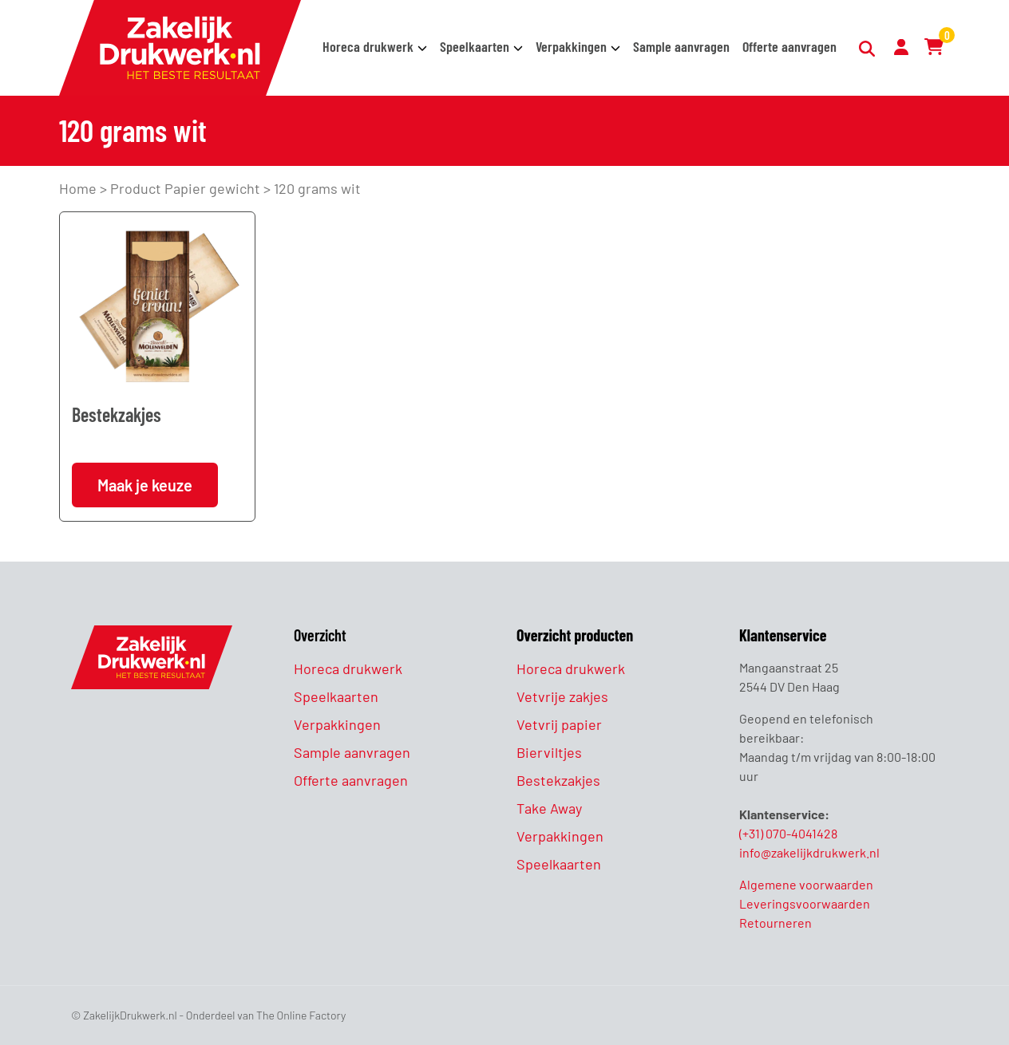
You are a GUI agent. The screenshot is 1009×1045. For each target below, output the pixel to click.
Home (78, 188)
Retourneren (775, 922)
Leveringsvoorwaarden (804, 903)
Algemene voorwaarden (806, 884)
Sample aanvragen (681, 46)
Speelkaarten (474, 46)
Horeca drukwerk (367, 46)
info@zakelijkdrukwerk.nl (809, 852)
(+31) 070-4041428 (788, 833)
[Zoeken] (868, 49)
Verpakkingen (571, 46)
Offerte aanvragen (789, 46)
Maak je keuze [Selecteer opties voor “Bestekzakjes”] (144, 485)
